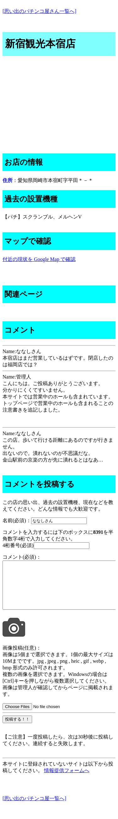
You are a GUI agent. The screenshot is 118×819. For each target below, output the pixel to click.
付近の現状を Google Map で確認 (39, 259)
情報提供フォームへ (66, 780)
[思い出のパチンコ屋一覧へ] (34, 808)
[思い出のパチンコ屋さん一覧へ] (39, 11)
